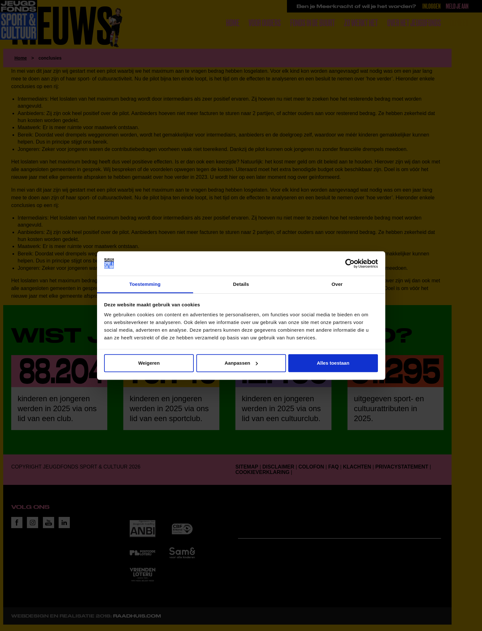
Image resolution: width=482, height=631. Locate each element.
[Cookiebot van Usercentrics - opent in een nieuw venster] (350, 263)
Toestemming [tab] (145, 284)
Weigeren (148, 363)
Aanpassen (241, 363)
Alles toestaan (333, 363)
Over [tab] (337, 284)
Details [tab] (241, 284)
